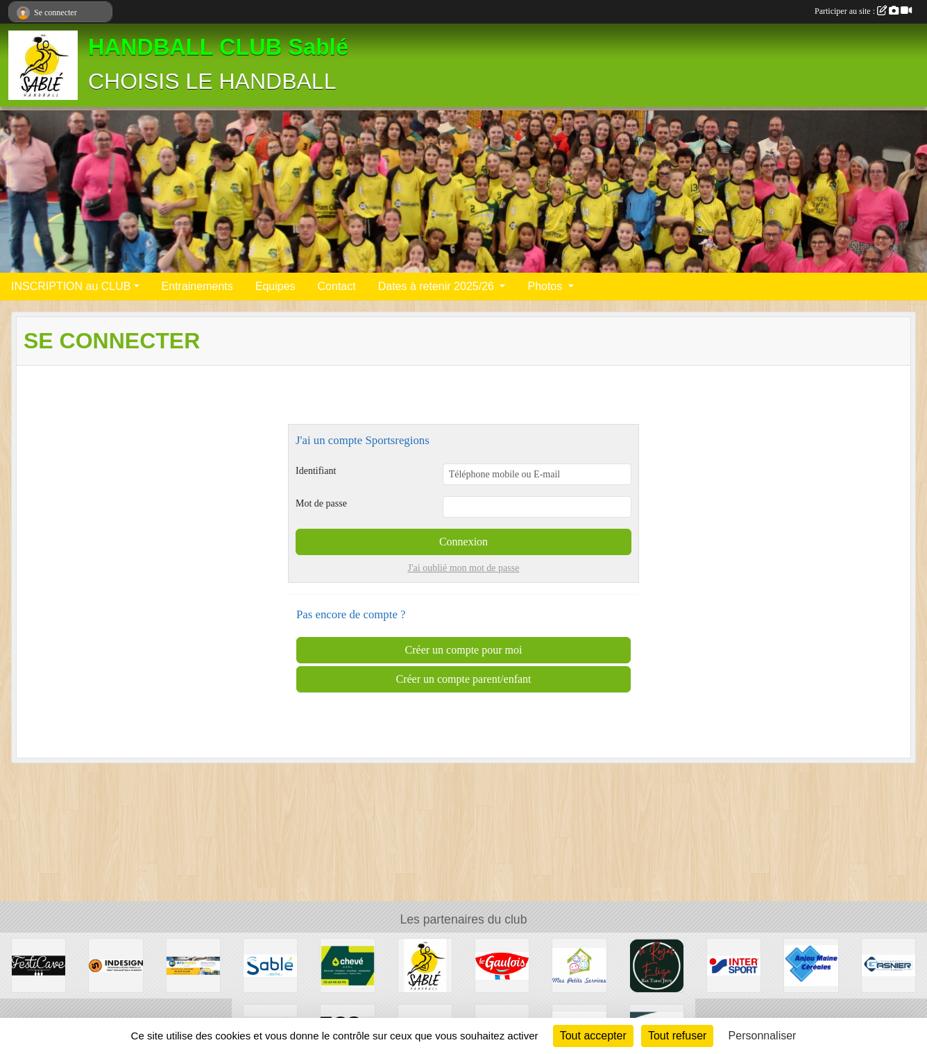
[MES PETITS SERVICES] (579, 965)
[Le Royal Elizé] (656, 965)
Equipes (275, 286)
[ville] (270, 965)
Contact (337, 286)
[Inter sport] (733, 965)
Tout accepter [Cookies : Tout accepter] (593, 1036)
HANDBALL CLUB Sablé (218, 47)
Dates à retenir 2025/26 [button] (437, 286)
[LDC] (502, 965)
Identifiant (316, 471)
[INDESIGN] (115, 965)
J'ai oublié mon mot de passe (464, 568)
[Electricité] (347, 965)
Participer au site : (863, 11)
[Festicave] (38, 965)
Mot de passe (321, 503)
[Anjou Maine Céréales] (810, 965)
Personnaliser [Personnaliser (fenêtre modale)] (763, 1036)
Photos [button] (546, 286)
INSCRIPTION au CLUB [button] (70, 286)
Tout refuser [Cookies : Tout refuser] (677, 1036)
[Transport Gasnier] (888, 965)
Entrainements (197, 286)
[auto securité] (193, 965)
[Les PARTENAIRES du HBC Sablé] (425, 965)
